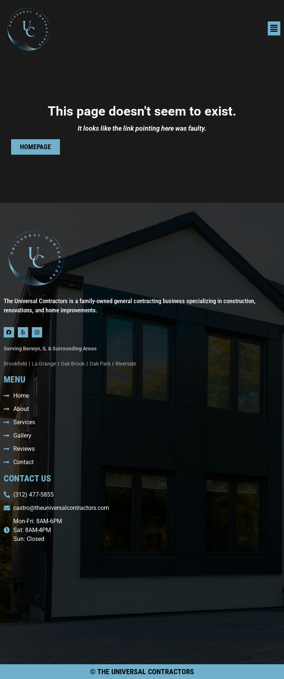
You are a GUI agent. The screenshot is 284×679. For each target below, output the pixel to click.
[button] (213, 28)
